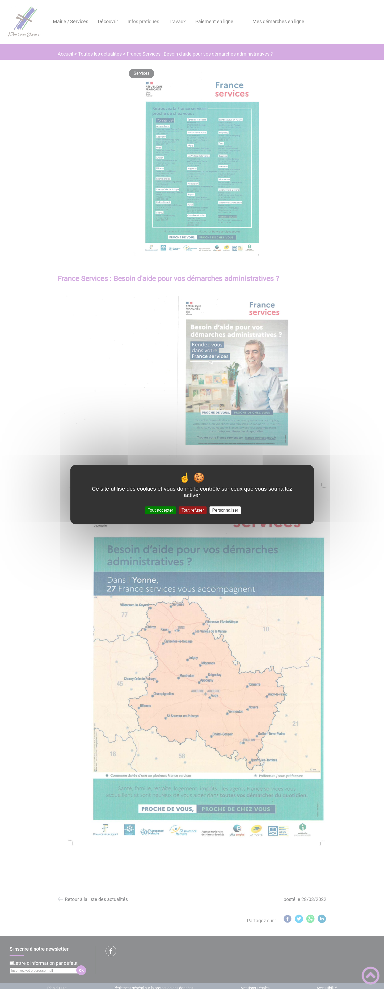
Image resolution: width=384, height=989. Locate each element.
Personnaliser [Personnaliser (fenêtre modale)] (225, 510)
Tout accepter (160, 510)
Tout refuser (193, 510)
